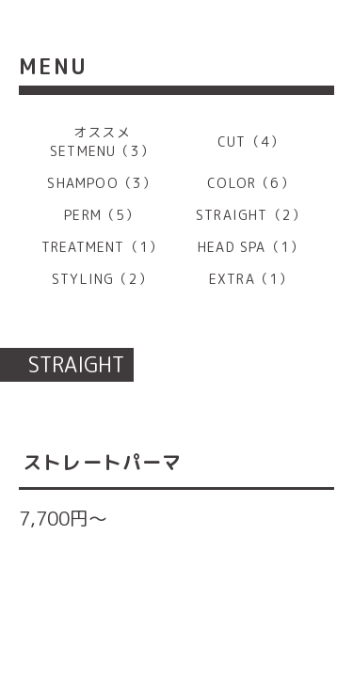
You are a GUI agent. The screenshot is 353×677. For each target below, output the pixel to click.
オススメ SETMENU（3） (102, 141)
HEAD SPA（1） (251, 247)
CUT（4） (250, 141)
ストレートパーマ (103, 462)
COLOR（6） (251, 183)
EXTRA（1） (251, 279)
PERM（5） (101, 215)
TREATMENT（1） (102, 247)
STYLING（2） (102, 279)
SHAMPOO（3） (101, 183)
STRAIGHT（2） (251, 215)
